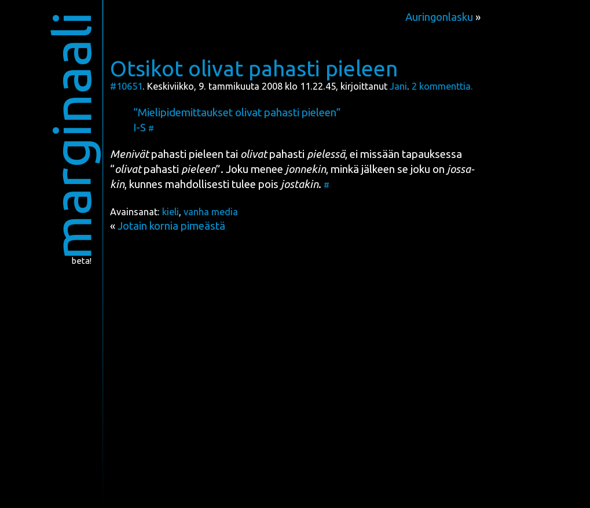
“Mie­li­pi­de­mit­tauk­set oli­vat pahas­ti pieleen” (237, 112)
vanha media (211, 212)
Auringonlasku (439, 17)
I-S (139, 128)
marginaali (71, 136)
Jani (398, 86)
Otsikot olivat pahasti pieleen (254, 68)
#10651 (126, 86)
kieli (170, 212)
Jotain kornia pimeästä (171, 226)
